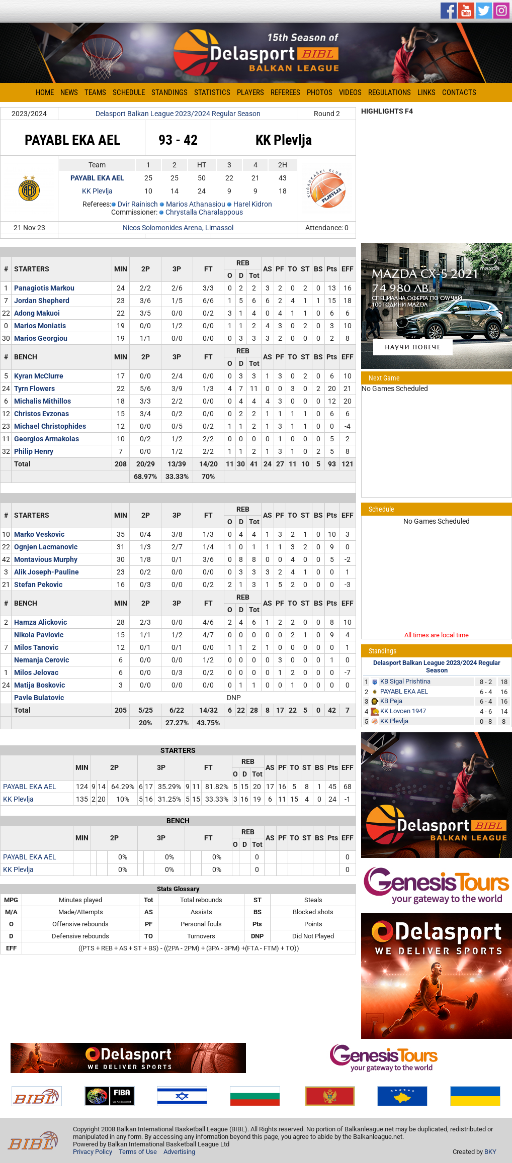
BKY (490, 1151)
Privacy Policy (92, 1151)
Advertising (179, 1151)
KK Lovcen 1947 (403, 711)
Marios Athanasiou (195, 204)
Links (426, 92)
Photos (319, 92)
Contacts (459, 92)
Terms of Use (138, 1151)
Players (250, 92)
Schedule (129, 92)
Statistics (212, 92)
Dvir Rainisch (138, 204)
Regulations (389, 92)
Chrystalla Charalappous (204, 212)
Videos (350, 92)
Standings (169, 92)
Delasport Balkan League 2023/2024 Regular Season (178, 114)
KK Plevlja (97, 191)
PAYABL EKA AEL (29, 787)
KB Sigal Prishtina (405, 681)
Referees (285, 92)
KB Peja (391, 701)
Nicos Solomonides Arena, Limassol (178, 228)
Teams (95, 92)
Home (45, 92)
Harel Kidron (252, 204)
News (69, 92)
